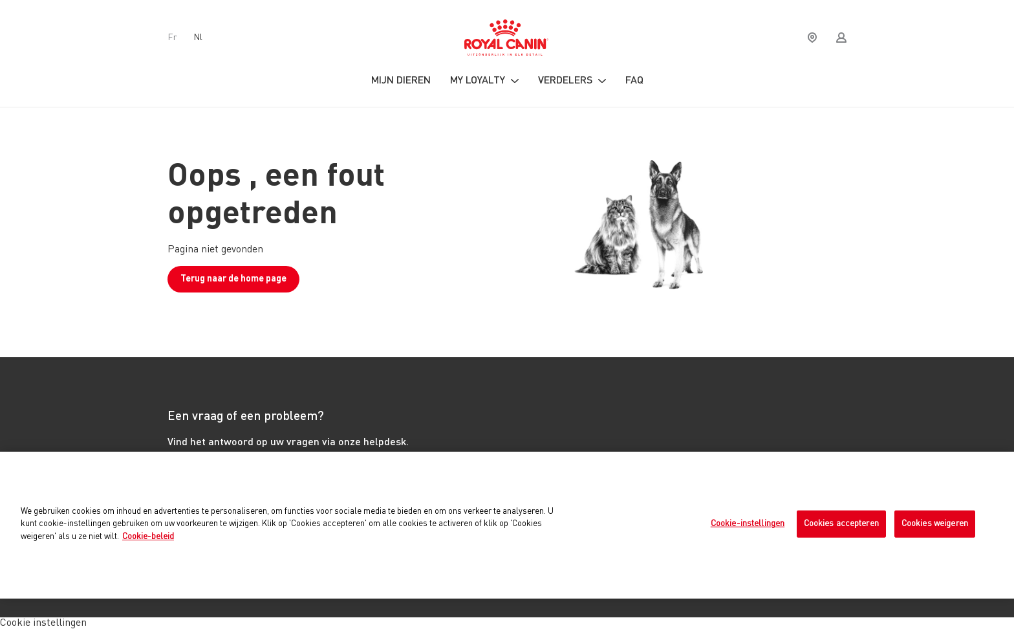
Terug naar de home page (233, 278)
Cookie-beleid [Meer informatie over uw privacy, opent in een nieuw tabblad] (148, 537)
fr (172, 37)
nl (197, 37)
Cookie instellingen (43, 623)
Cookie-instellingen (747, 524)
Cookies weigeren (934, 524)
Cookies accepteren (841, 524)
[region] (507, 525)
